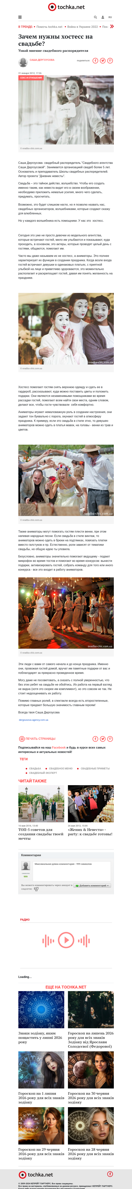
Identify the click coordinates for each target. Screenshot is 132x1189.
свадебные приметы (95, 768)
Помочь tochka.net (50, 27)
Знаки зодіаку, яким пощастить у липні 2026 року (40, 1037)
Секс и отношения (31, 78)
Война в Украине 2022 (82, 27)
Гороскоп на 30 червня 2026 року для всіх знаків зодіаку (91, 1098)
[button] (102, 17)
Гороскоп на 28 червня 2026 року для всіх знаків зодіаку (91, 1154)
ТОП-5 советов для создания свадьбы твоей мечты (40, 834)
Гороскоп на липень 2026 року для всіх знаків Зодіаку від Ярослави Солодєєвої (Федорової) (91, 1040)
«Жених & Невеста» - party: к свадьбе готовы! (90, 831)
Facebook (59, 747)
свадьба (35, 768)
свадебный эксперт (43, 772)
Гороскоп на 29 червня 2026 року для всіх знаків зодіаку (41, 1154)
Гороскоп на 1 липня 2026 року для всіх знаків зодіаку (41, 1098)
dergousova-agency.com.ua (33, 720)
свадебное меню (61, 768)
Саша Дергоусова (42, 59)
